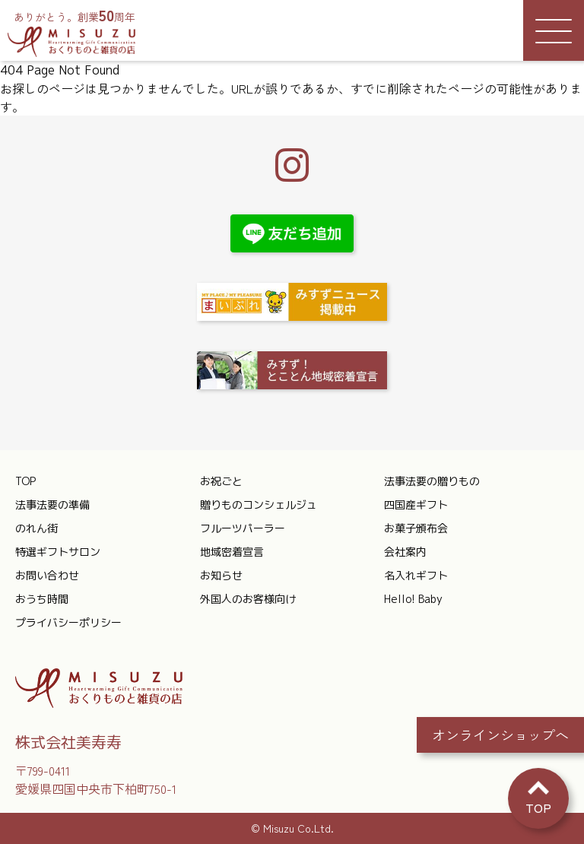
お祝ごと (221, 481)
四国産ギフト (416, 504)
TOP (25, 481)
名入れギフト (416, 575)
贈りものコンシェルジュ (258, 504)
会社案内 (405, 551)
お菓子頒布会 (416, 528)
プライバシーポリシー (68, 622)
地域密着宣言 (232, 551)
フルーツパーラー (242, 528)
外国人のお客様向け (248, 599)
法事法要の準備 (52, 504)
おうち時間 (41, 599)
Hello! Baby (413, 599)
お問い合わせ (47, 575)
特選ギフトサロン (57, 551)
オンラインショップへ (500, 734)
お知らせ (221, 575)
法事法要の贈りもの (432, 481)
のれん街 (36, 528)
